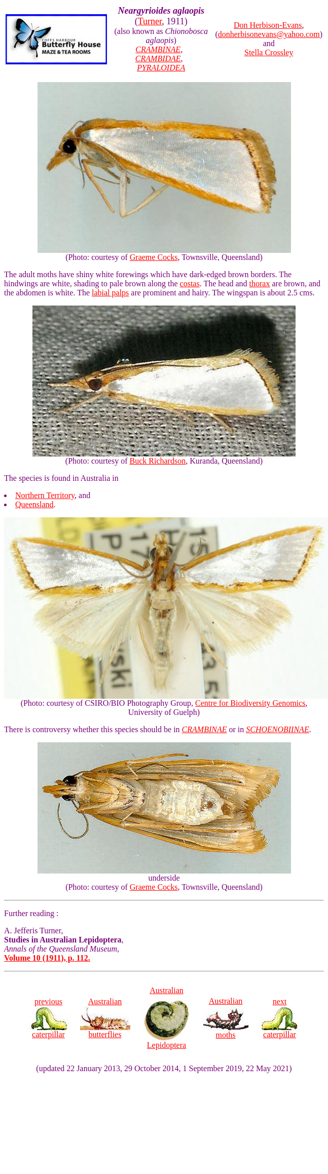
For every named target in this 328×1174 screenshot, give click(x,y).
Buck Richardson (158, 461)
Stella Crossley (268, 52)
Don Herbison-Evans (268, 25)
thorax (259, 283)
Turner (150, 21)
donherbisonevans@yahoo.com (269, 34)
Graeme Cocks (154, 257)
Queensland (34, 504)
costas (190, 283)
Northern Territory (45, 495)
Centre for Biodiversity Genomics (250, 703)
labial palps (110, 292)
